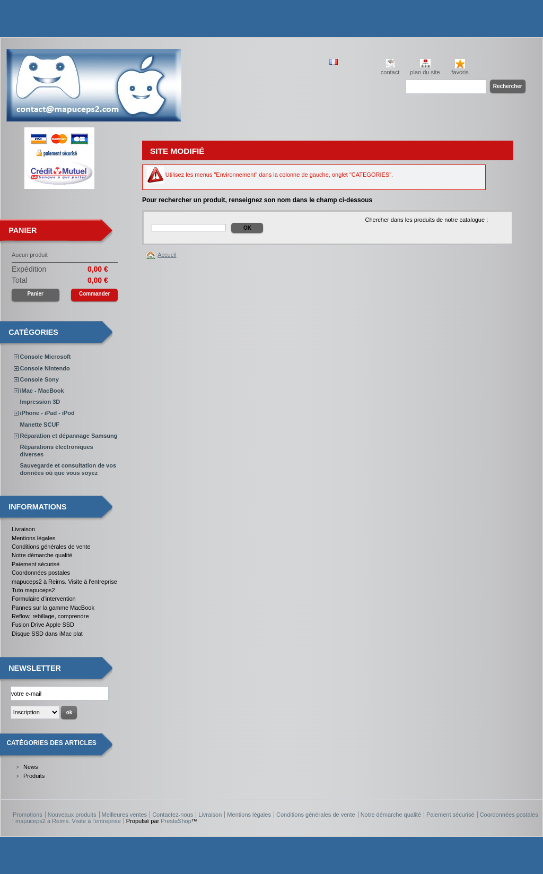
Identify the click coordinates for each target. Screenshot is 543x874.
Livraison (23, 529)
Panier (22, 230)
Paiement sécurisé (36, 564)
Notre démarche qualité (42, 555)
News (30, 767)
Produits (34, 776)
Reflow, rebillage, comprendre (50, 616)
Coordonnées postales (41, 572)
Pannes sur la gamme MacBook (53, 607)
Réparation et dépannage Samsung (69, 435)
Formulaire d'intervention (44, 598)
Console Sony (39, 379)
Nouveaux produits (72, 814)
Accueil (166, 255)
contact (390, 72)
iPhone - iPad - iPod (47, 413)
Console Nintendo (45, 368)
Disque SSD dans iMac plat (47, 633)
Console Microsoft (45, 356)
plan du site (425, 72)
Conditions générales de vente (51, 546)
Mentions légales (34, 538)
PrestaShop (176, 821)
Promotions (27, 814)
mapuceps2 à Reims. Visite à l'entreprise (64, 581)
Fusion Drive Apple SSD (43, 624)
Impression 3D (40, 402)
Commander (94, 294)
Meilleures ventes (124, 814)
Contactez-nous (172, 814)
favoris (459, 72)
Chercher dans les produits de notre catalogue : (426, 220)
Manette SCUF (40, 424)
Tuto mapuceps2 (33, 590)
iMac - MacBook (42, 390)
